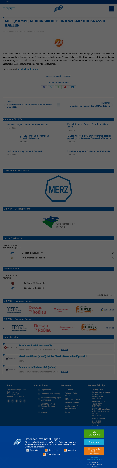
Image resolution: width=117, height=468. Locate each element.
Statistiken (51, 466)
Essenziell (32, 466)
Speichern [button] (94, 458)
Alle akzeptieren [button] (95, 449)
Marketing (70, 466)
